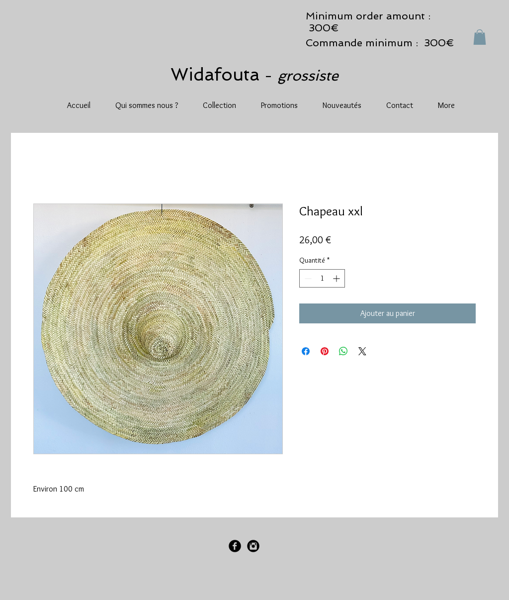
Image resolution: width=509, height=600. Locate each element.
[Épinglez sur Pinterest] (325, 351)
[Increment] (337, 278)
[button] (479, 37)
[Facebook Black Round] (235, 546)
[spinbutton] (322, 278)
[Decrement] (307, 278)
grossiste (308, 75)
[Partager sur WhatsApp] (343, 351)
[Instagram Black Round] (253, 546)
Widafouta (217, 74)
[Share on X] (362, 351)
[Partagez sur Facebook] (306, 351)
